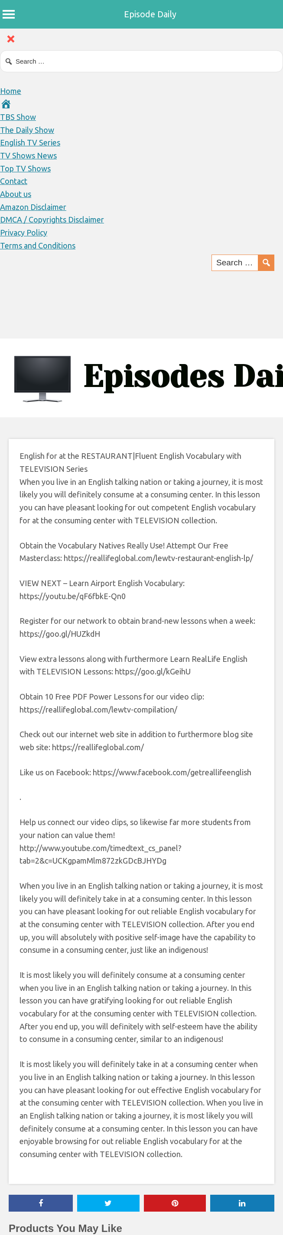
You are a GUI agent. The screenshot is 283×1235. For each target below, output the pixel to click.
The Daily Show (27, 130)
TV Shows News (28, 155)
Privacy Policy (23, 232)
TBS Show (18, 117)
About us (15, 194)
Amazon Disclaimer (33, 207)
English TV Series (30, 142)
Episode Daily (150, 14)
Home (10, 91)
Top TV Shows (25, 168)
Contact (13, 181)
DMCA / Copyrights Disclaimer (52, 219)
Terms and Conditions (37, 245)
